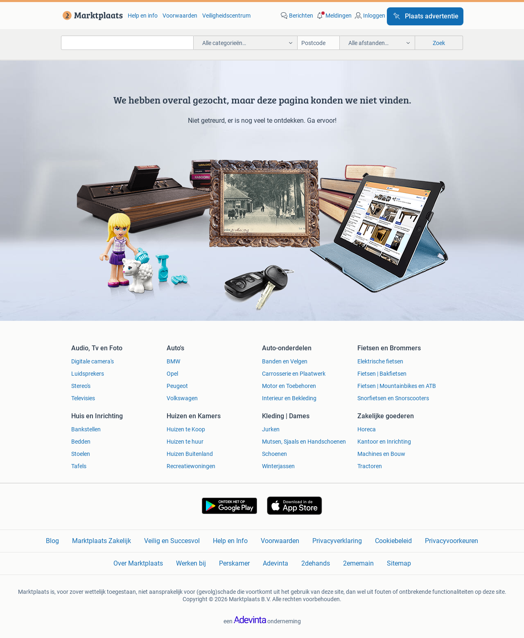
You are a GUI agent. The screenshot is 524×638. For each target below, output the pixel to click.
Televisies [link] (83, 398)
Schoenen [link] (274, 454)
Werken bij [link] (191, 563)
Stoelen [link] (80, 454)
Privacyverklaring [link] (337, 541)
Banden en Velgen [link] (284, 361)
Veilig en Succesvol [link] (172, 541)
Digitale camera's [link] (92, 361)
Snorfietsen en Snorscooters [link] (393, 398)
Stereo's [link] (80, 386)
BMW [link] (173, 361)
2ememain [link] (358, 563)
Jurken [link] (271, 429)
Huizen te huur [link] (185, 441)
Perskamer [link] (234, 563)
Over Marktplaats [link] (138, 563)
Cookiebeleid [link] (393, 541)
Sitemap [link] (399, 563)
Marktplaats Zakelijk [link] (101, 541)
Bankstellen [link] (86, 429)
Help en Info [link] (230, 541)
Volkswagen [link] (182, 398)
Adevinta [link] (275, 563)
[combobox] (127, 43)
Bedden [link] (80, 441)
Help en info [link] (143, 15)
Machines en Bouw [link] (381, 454)
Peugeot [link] (177, 386)
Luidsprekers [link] (87, 373)
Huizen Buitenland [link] (190, 454)
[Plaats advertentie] (425, 16)
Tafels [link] (78, 466)
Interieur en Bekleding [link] (289, 398)
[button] (333, 15)
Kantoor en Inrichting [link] (384, 441)
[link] (91, 16)
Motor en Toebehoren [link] (289, 386)
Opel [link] (172, 373)
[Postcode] (318, 43)
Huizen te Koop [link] (186, 429)
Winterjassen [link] (278, 466)
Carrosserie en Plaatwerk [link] (293, 373)
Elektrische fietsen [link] (380, 361)
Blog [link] (52, 541)
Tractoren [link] (369, 466)
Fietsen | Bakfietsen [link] (382, 373)
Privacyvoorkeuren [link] (451, 541)
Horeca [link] (366, 429)
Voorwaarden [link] (180, 15)
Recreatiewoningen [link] (191, 466)
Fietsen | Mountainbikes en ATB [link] (396, 386)
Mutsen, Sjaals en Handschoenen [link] (304, 441)
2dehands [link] (315, 563)
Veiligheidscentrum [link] (226, 15)
